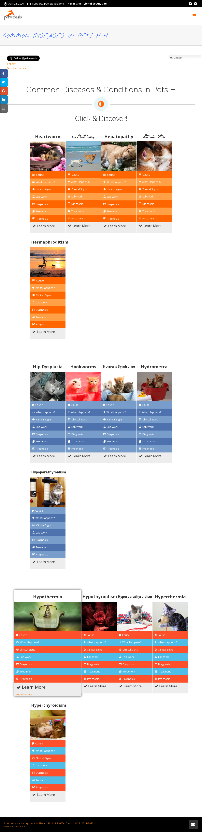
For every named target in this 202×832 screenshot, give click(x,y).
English (176, 57)
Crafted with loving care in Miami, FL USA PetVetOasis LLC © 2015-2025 (49, 823)
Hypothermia (24, 694)
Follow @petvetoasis (16, 66)
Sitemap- (9, 826)
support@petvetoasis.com (48, 3)
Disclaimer (20, 826)
